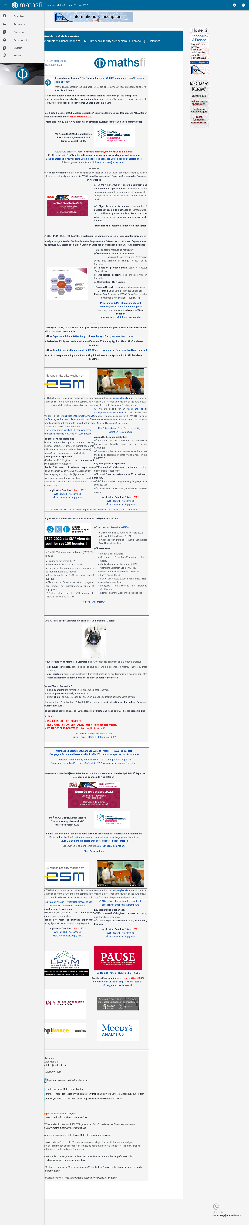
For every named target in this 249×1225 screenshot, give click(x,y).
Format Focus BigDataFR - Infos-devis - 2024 (122, 741)
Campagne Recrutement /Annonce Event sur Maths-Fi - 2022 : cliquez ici (122, 755)
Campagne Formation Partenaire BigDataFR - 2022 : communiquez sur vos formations (122, 767)
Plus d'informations (122, 855)
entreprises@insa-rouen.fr (141, 167)
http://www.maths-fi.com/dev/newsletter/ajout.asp (119, 1182)
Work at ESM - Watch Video (95, 498)
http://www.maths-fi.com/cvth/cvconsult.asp (91, 1132)
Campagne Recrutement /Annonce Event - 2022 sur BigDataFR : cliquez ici (122, 764)
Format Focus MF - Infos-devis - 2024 (122, 738)
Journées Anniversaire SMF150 (141, 532)
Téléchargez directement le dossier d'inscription (149, 230)
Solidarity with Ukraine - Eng (136, 986)
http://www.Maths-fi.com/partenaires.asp (117, 1139)
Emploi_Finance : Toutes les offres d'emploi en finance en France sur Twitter (113, 1103)
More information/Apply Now (96, 502)
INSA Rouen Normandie (156, 322)
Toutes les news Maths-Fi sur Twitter (93, 1093)
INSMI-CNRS (152, 977)
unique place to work (151, 402)
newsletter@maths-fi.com (82, 1070)
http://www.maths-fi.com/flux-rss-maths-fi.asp (93, 1122)
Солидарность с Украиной (146, 989)
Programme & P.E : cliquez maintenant (148, 307)
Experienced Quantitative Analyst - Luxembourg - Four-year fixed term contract (122, 341)
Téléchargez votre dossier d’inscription (149, 311)
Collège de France (134, 977)
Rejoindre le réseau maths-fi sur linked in (95, 1085)
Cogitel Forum (76, 1216)
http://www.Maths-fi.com (81, 1146)
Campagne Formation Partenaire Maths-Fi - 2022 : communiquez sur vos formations (122, 759)
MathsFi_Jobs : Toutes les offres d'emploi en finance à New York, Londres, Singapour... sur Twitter (123, 1098)
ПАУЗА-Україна (161, 986)
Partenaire (82, 36)
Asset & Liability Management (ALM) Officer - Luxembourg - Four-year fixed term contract (128, 354)
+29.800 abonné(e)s (144, 82)
